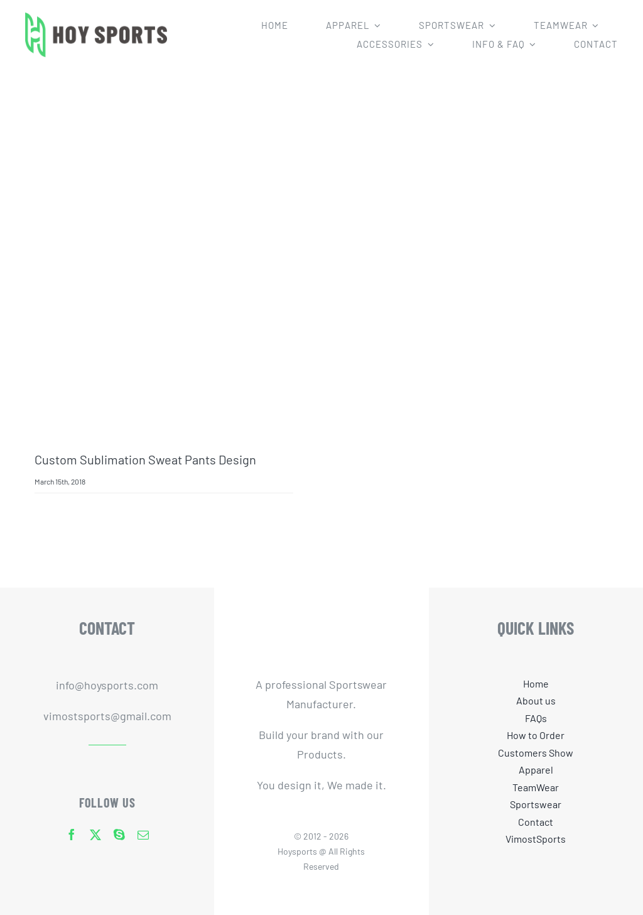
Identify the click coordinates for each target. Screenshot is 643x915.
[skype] (119, 834)
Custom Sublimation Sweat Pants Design (145, 459)
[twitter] (95, 834)
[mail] (143, 834)
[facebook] (71, 834)
